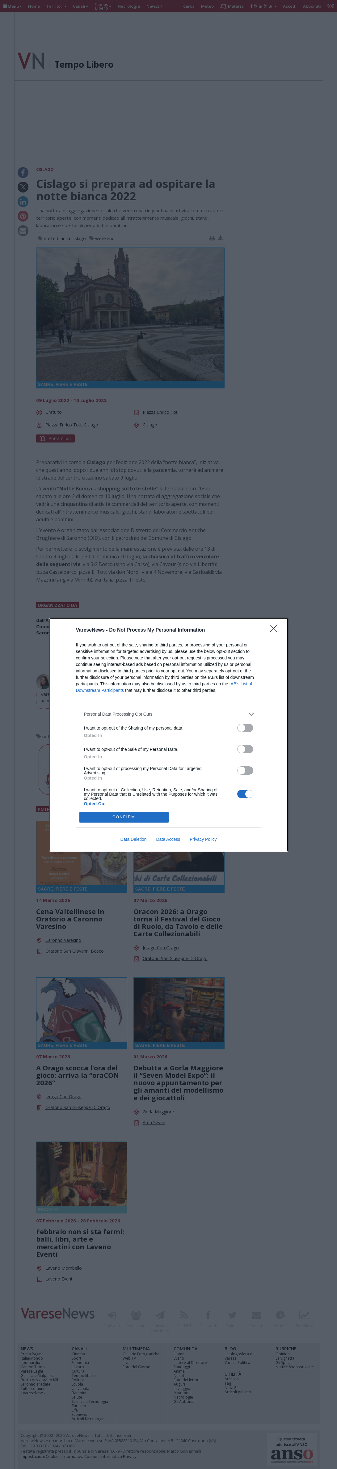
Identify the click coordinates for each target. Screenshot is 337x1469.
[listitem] (168, 714)
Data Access (168, 839)
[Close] (275, 630)
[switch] (245, 728)
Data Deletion (133, 839)
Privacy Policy (203, 839)
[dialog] (169, 734)
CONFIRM (124, 817)
